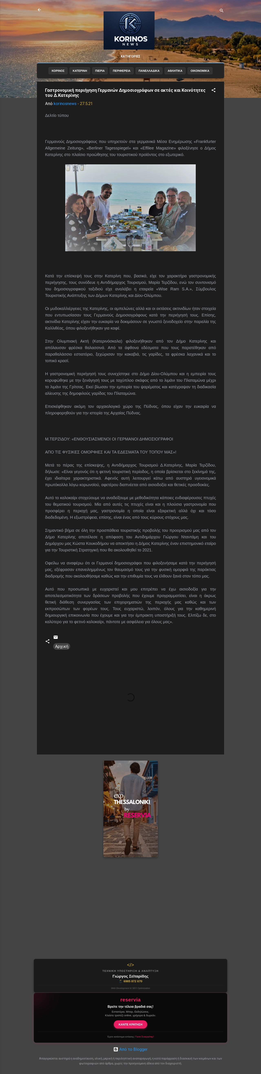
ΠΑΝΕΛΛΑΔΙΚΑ (149, 70)
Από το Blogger (130, 1049)
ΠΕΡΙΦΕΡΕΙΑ (121, 70)
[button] (213, 91)
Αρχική (61, 646)
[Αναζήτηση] (221, 11)
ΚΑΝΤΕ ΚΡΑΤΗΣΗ (131, 1024)
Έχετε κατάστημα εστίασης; (130, 1036)
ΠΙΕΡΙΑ (100, 70)
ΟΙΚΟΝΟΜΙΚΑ (200, 70)
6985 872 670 (130, 981)
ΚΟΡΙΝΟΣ (58, 70)
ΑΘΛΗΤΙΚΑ (175, 70)
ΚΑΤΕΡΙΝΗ (80, 70)
